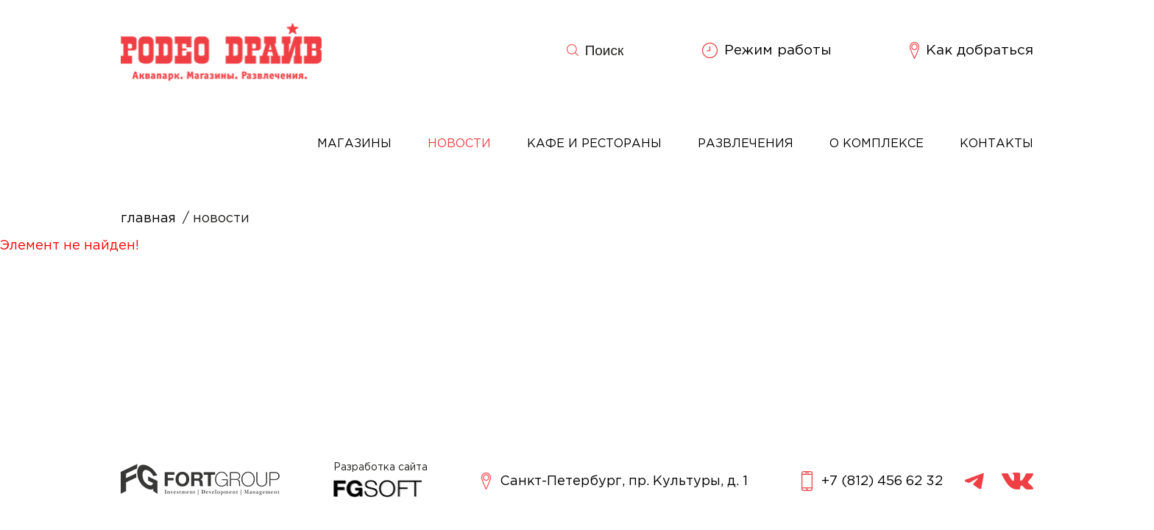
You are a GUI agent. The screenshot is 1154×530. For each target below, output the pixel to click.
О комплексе (876, 143)
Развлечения (745, 143)
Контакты (996, 143)
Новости (459, 143)
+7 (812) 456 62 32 (872, 481)
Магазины (354, 143)
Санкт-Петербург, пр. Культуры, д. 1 (614, 481)
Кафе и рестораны (594, 143)
